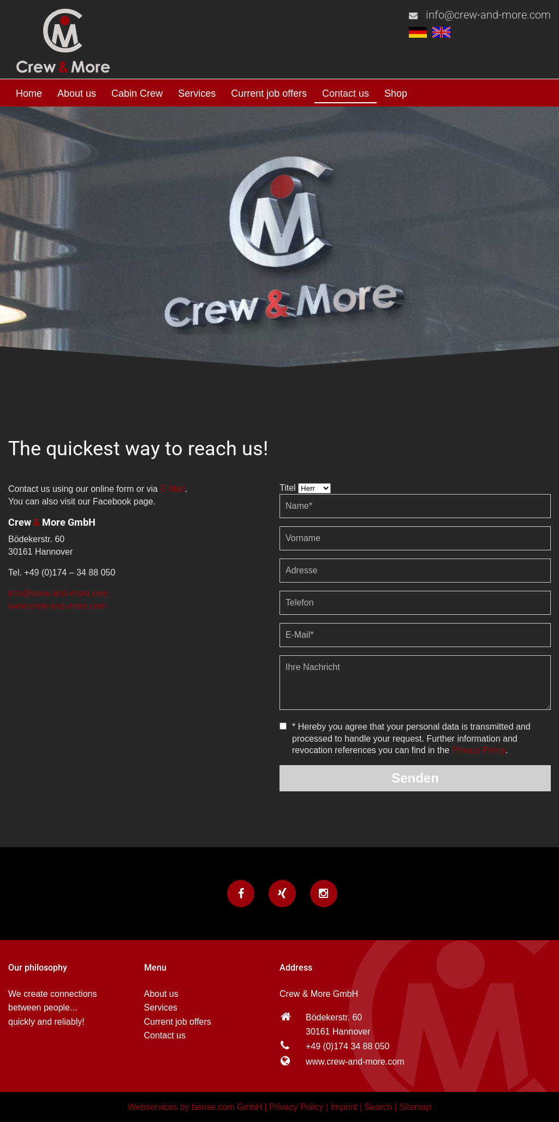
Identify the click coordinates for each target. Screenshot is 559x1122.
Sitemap (415, 1107)
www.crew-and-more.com (57, 605)
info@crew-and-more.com (488, 14)
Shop (395, 93)
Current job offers (269, 93)
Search (379, 1107)
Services (197, 93)
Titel (288, 487)
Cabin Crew (137, 93)
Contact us (345, 93)
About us (76, 93)
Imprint (344, 1107)
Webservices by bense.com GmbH (195, 1107)
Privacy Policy (479, 750)
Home (29, 93)
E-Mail (172, 489)
